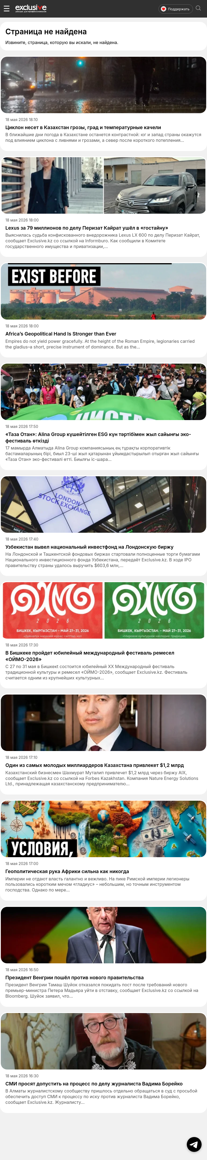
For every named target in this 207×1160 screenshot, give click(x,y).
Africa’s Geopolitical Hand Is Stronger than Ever (60, 334)
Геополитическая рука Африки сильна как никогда (67, 871)
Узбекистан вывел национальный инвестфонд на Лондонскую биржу (89, 547)
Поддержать (175, 9)
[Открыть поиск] (198, 9)
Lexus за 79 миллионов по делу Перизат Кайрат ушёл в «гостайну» (86, 228)
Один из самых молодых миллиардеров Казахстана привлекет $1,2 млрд (94, 765)
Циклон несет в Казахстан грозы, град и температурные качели (83, 127)
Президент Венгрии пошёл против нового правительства (74, 977)
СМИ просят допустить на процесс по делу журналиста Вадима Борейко (94, 1084)
